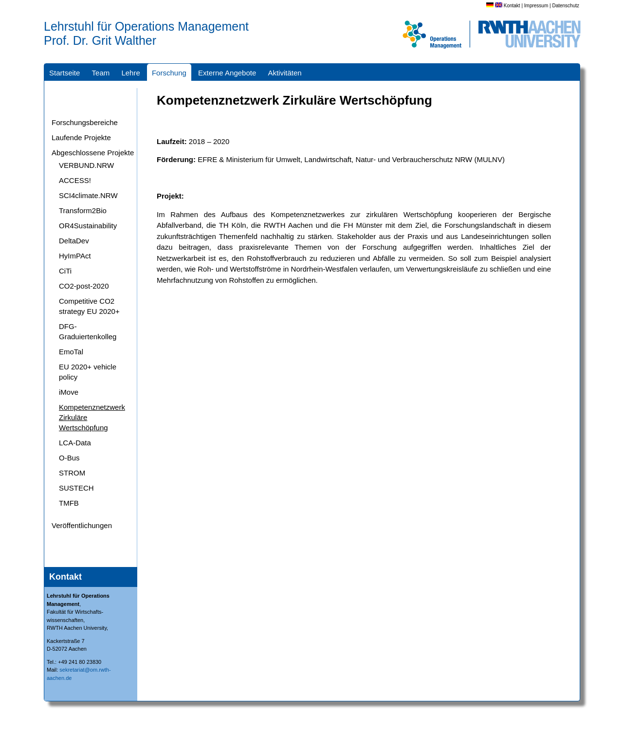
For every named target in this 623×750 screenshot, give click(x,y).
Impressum (536, 5)
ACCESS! (75, 180)
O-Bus (69, 458)
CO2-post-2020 (84, 286)
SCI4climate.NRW (88, 195)
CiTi (65, 271)
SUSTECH (76, 488)
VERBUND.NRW (86, 165)
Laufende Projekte (81, 137)
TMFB (69, 503)
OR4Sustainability (88, 225)
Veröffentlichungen (82, 525)
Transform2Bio (83, 210)
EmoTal (71, 352)
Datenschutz (565, 5)
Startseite (64, 73)
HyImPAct (75, 256)
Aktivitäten (284, 73)
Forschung (169, 73)
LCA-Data (75, 443)
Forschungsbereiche (85, 122)
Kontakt (512, 5)
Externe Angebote (227, 73)
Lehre (130, 73)
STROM (72, 473)
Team (101, 73)
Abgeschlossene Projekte (93, 152)
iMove (68, 392)
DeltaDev (74, 241)
